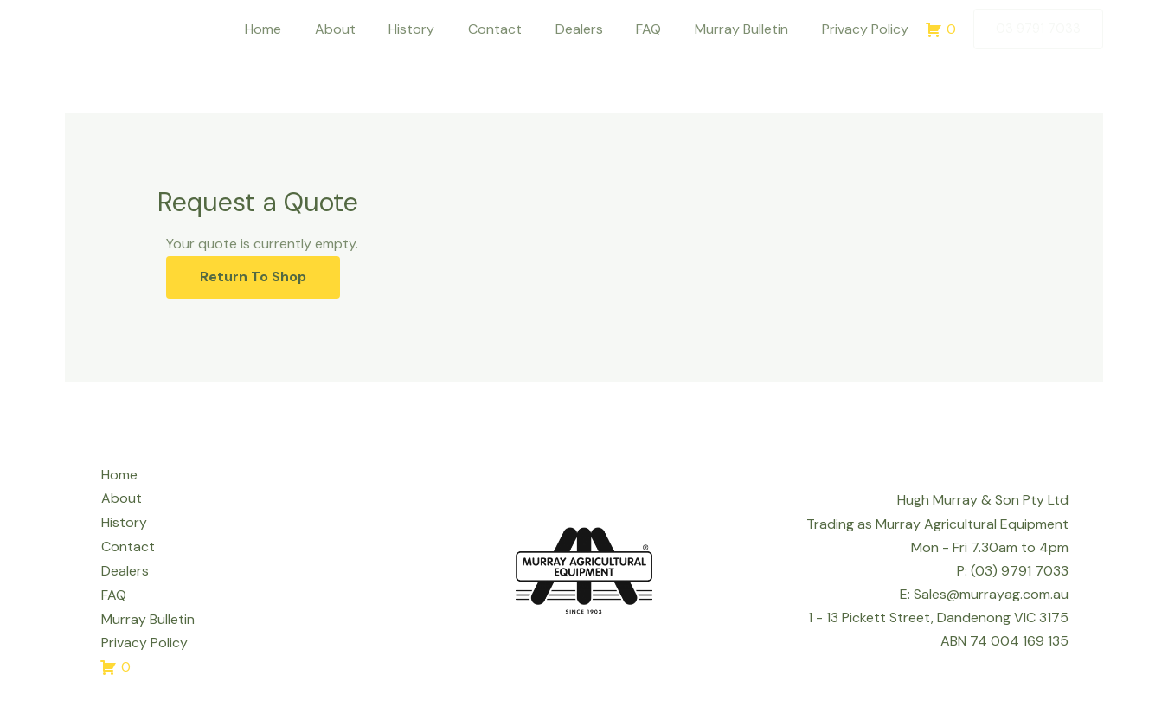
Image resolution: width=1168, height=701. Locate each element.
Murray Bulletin (750, 29)
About (372, 29)
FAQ (663, 29)
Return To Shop (254, 277)
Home (306, 29)
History (443, 29)
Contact (521, 29)
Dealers (599, 29)
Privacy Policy (868, 29)
